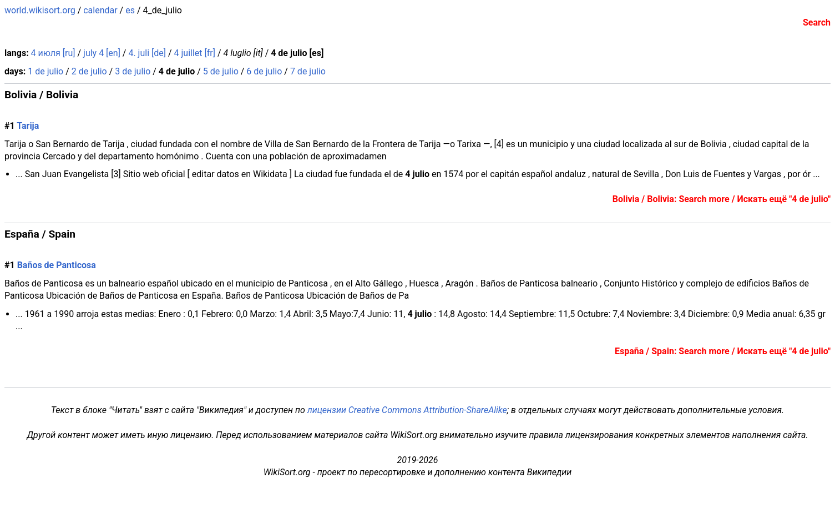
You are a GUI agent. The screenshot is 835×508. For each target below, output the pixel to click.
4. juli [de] (147, 53)
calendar (100, 10)
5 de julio (221, 71)
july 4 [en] (101, 53)
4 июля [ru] (53, 53)
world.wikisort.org (39, 10)
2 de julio (89, 71)
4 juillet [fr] (194, 53)
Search (817, 22)
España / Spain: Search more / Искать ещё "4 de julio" (723, 351)
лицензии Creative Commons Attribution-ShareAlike (407, 410)
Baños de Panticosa (56, 265)
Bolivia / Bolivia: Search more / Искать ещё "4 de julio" (722, 199)
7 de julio (308, 71)
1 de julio (45, 71)
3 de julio (132, 71)
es (130, 10)
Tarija (28, 125)
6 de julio (264, 71)
